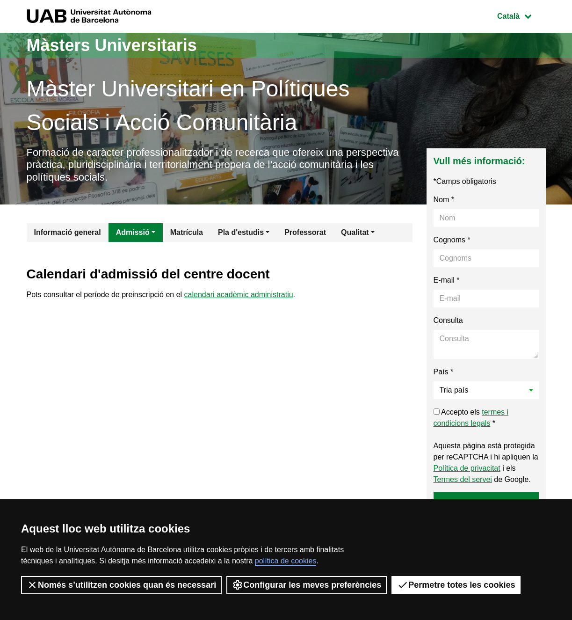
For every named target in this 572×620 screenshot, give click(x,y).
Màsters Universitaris (112, 45)
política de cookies (286, 561)
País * (444, 372)
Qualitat (355, 232)
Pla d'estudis (241, 232)
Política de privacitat (467, 468)
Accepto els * (471, 417)
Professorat (305, 232)
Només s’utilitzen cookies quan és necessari (121, 585)
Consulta (448, 320)
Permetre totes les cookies (456, 585)
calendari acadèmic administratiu (238, 295)
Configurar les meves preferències (306, 585)
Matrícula (186, 232)
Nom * (444, 200)
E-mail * (447, 280)
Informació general (67, 232)
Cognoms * (452, 240)
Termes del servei (463, 479)
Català (521, 15)
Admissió (133, 232)
